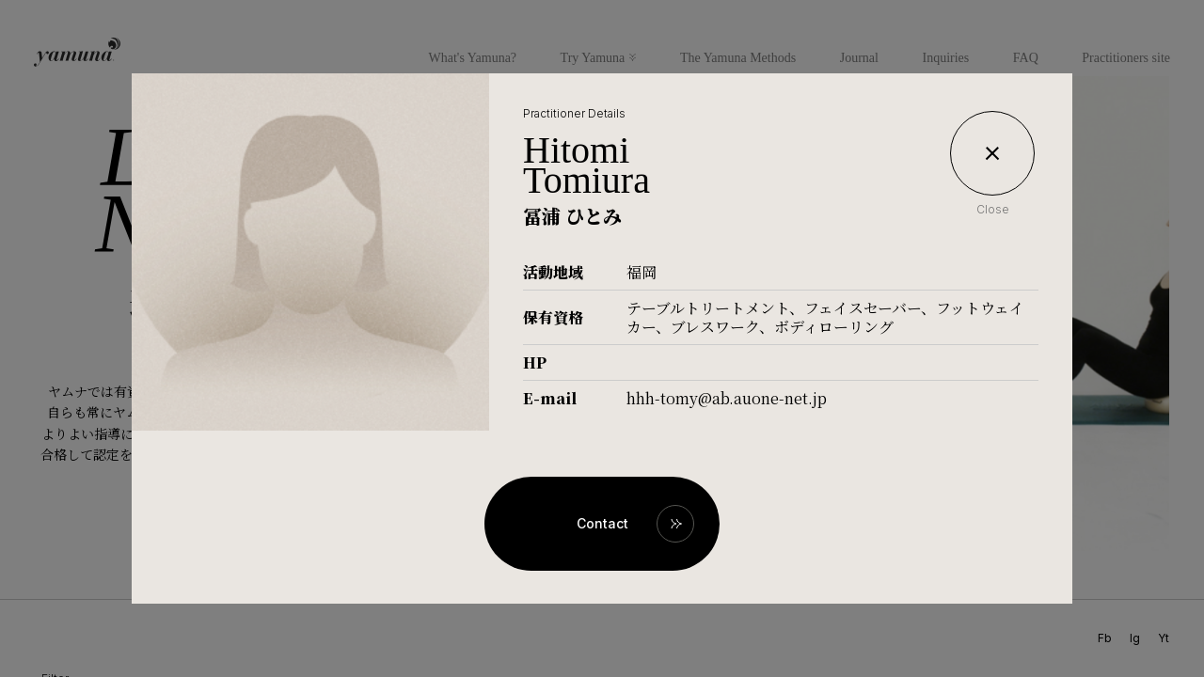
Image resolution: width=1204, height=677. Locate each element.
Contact (602, 523)
